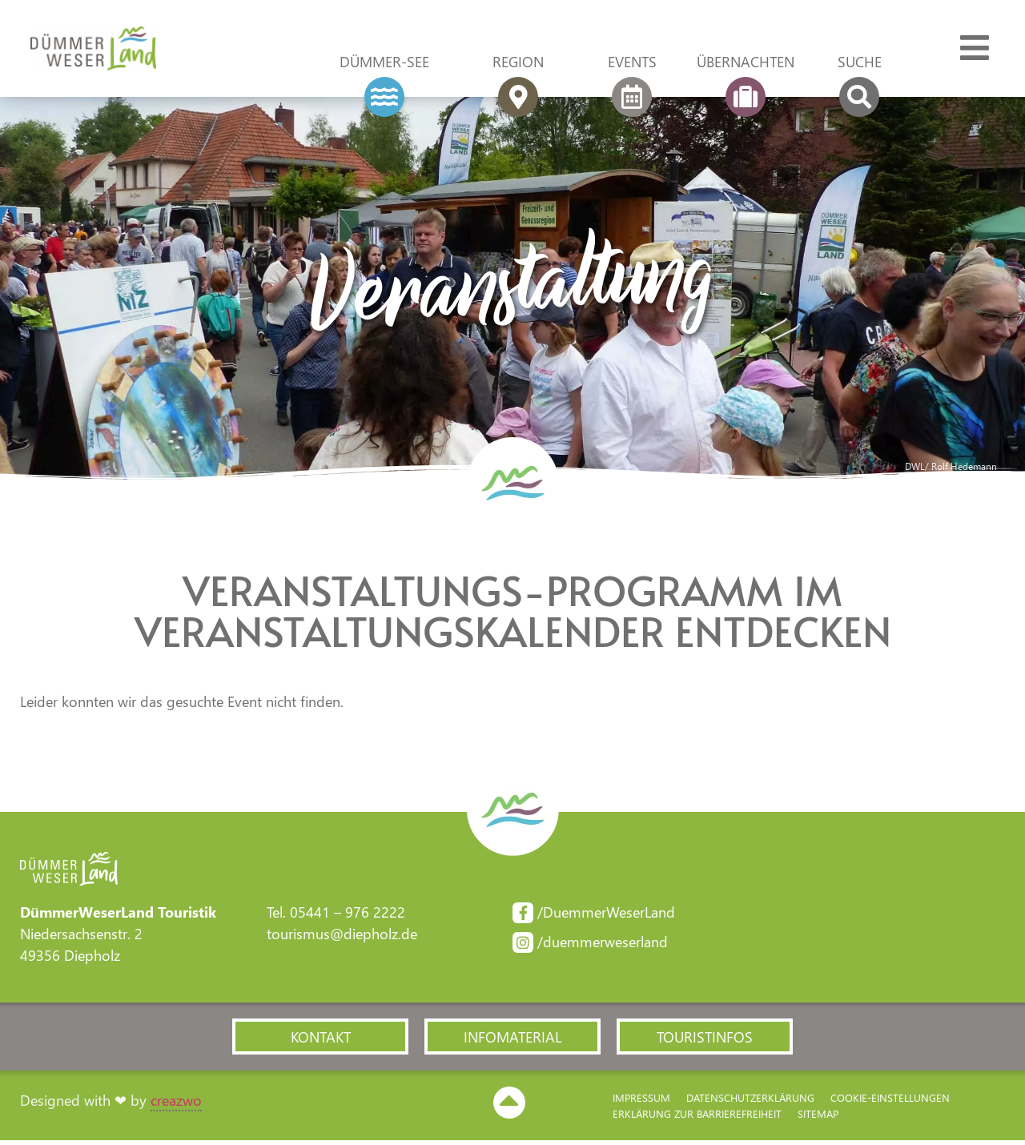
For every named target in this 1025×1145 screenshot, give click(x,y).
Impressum (641, 1101)
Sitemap (818, 1117)
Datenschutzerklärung (750, 1101)
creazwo (176, 1104)
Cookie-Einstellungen (890, 1101)
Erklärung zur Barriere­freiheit (697, 1117)
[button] (320, 1040)
